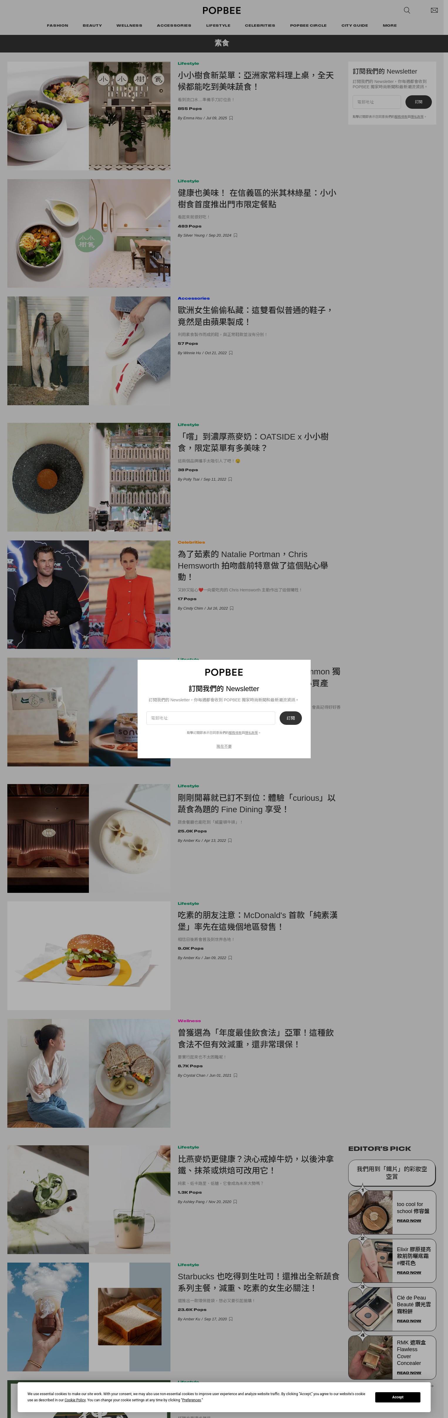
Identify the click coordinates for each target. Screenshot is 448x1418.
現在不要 (224, 746)
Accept (397, 1397)
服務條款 (235, 733)
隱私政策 (251, 733)
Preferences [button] (191, 1400)
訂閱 (291, 718)
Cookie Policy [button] (75, 1400)
